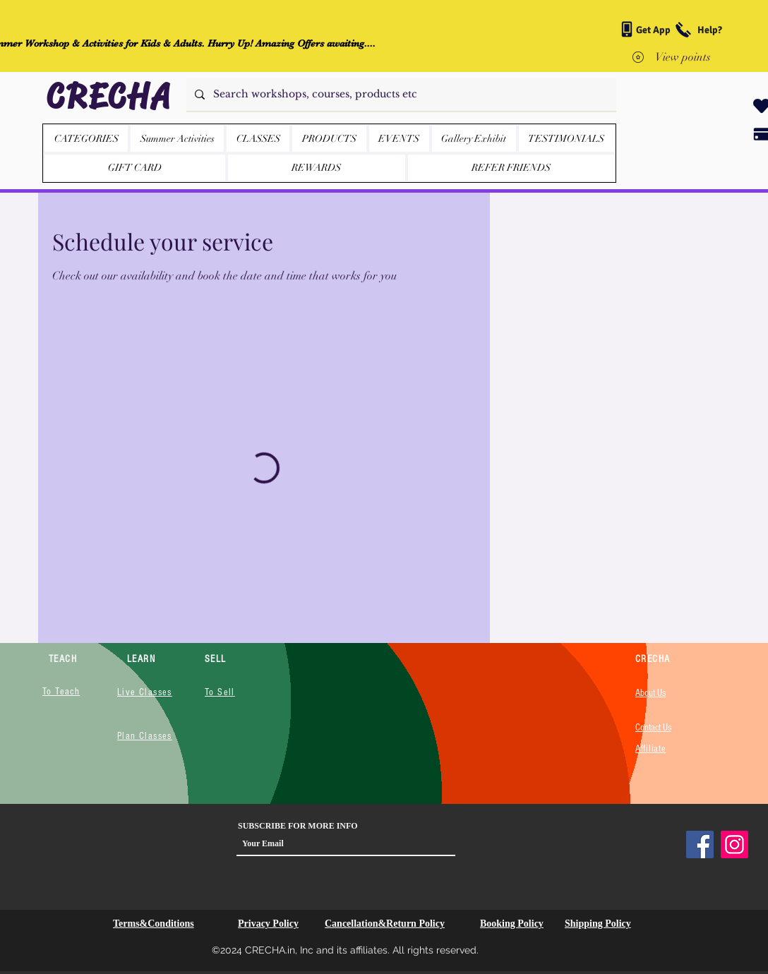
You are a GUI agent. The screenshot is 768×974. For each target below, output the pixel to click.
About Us (650, 693)
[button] (329, 138)
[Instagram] (734, 844)
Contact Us (653, 727)
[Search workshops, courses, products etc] (400, 94)
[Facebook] (700, 844)
